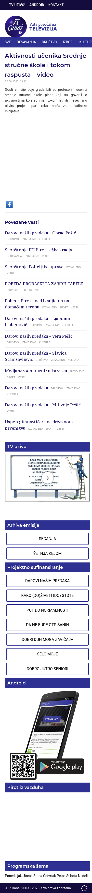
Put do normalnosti (47, 610)
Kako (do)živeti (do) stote (47, 595)
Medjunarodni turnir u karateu (36, 371)
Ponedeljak (14, 876)
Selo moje (47, 654)
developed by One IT (84, 888)
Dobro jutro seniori (47, 668)
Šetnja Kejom (47, 553)
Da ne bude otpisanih (47, 624)
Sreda (38, 876)
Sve (8, 42)
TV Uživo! (17, 5)
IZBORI (68, 42)
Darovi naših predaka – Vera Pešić (38, 336)
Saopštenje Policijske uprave (34, 267)
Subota (72, 876)
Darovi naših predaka (26, 388)
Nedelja (84, 876)
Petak (61, 876)
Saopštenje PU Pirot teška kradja (38, 250)
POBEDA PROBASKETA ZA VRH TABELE (44, 284)
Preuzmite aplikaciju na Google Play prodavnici (47, 735)
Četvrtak (50, 876)
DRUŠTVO (49, 42)
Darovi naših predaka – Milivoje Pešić (42, 405)
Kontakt (56, 5)
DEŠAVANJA (26, 42)
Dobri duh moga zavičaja (47, 639)
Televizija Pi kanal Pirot (32, 27)
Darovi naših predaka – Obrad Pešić (40, 233)
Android (36, 5)
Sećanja (47, 538)
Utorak (28, 876)
